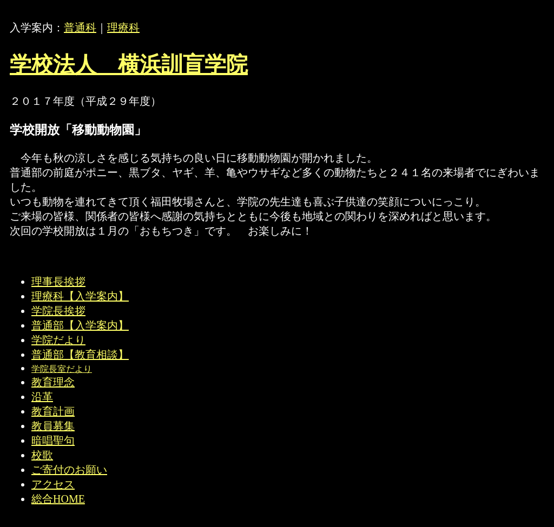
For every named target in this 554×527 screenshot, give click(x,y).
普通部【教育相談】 (80, 355)
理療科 (123, 28)
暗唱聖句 (53, 440)
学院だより (58, 340)
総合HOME (58, 499)
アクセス (53, 484)
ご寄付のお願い (69, 470)
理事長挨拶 (58, 282)
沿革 (42, 397)
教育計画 (53, 411)
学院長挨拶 (58, 311)
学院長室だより (61, 368)
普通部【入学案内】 (80, 325)
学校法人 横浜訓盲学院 (129, 64)
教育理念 (53, 382)
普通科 (80, 28)
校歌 (42, 455)
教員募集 (53, 426)
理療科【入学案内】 (80, 296)
